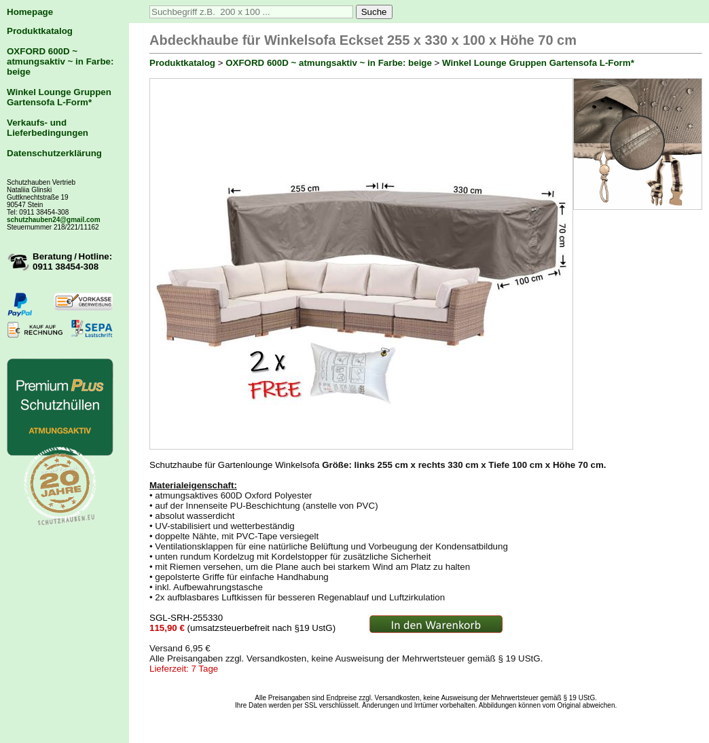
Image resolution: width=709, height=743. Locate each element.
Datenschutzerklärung (54, 153)
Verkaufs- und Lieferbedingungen (47, 127)
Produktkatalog (40, 31)
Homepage (30, 12)
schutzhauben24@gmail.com (54, 219)
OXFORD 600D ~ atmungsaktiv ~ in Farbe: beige (60, 61)
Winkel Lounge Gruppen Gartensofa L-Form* (59, 97)
